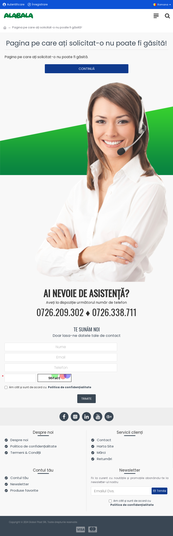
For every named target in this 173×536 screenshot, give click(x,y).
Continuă (87, 68)
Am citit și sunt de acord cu (48, 387)
